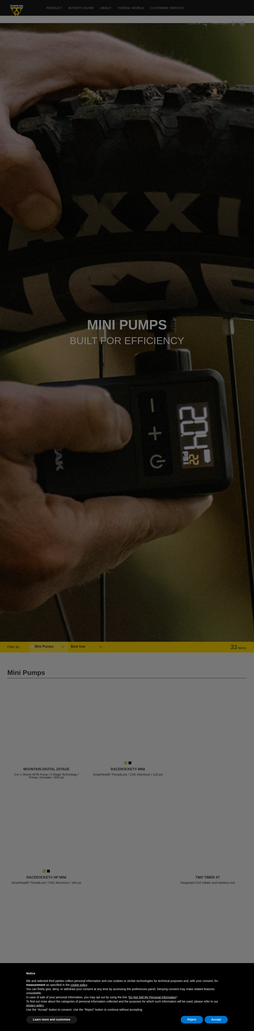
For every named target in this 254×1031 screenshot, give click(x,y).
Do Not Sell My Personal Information (152, 997)
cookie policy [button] (78, 985)
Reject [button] (191, 1019)
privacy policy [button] (35, 1005)
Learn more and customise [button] (51, 1019)
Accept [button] (216, 1019)
